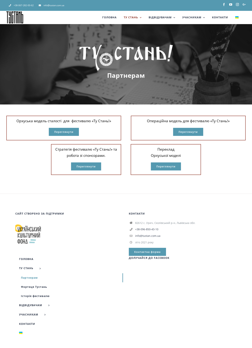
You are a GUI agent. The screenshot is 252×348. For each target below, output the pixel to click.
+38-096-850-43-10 (146, 229)
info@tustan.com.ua (147, 236)
